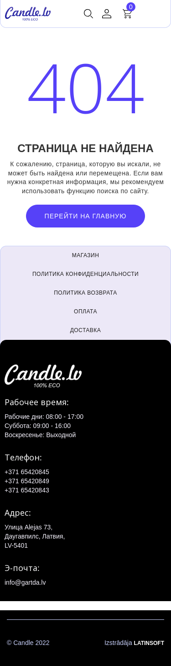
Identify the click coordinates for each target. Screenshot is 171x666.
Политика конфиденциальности (85, 274)
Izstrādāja (134, 643)
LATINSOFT (149, 643)
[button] (88, 14)
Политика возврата (85, 293)
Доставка (85, 330)
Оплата (85, 311)
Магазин (85, 255)
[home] (28, 13)
